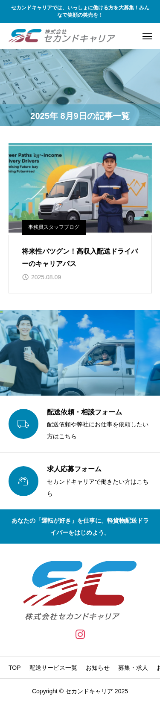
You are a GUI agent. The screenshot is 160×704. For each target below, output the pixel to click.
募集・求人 (133, 667)
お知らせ (98, 667)
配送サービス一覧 (53, 667)
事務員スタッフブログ (53, 227)
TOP (15, 667)
